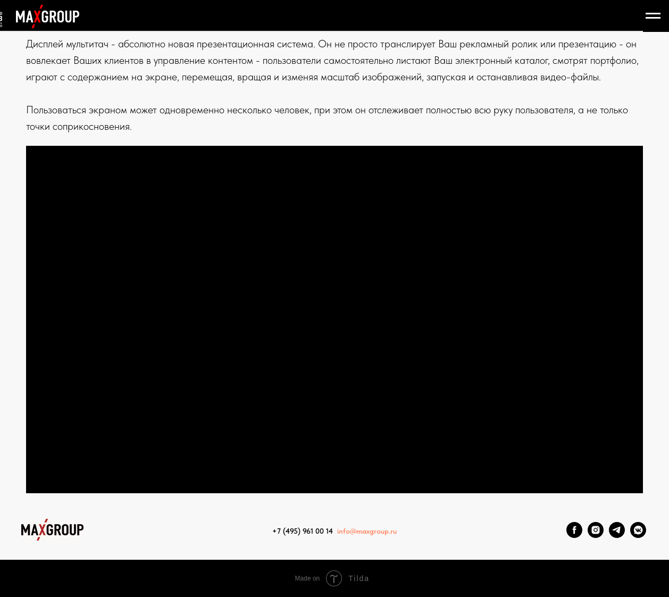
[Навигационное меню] (653, 16)
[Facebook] (574, 535)
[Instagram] (596, 535)
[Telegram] (617, 535)
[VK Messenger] (638, 535)
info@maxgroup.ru (367, 531)
